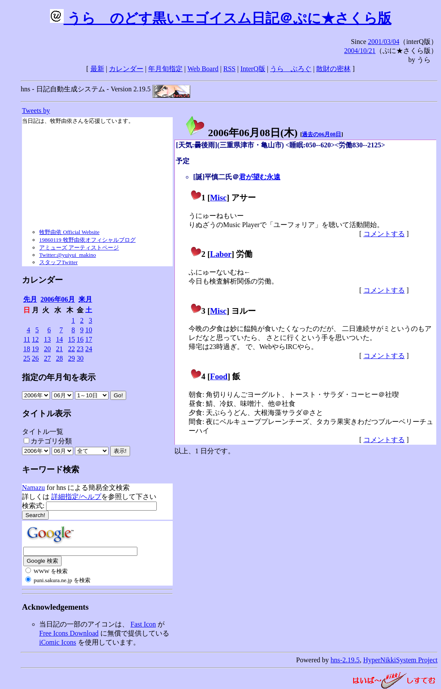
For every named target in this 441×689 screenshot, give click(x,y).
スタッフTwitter (58, 262)
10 (88, 330)
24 (88, 348)
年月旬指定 (165, 68)
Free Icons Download (69, 633)
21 (59, 348)
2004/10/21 (360, 50)
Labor (221, 254)
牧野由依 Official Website (69, 232)
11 (27, 339)
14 (59, 339)
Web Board (202, 68)
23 (80, 348)
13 (47, 339)
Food (219, 376)
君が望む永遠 (259, 177)
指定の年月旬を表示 (59, 377)
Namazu (33, 487)
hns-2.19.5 (345, 660)
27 (47, 358)
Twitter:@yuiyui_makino (67, 255)
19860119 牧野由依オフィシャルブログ (87, 240)
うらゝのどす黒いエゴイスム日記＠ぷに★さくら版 (220, 18)
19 (35, 348)
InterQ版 (252, 68)
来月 (85, 299)
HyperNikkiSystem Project (400, 660)
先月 (30, 299)
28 (59, 358)
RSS (230, 68)
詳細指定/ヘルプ (76, 496)
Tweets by (36, 110)
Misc (218, 197)
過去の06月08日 (321, 134)
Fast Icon (143, 624)
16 (80, 339)
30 (80, 358)
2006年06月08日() (241, 132)
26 (35, 358)
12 (35, 339)
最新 (97, 68)
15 (71, 339)
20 (47, 348)
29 (71, 358)
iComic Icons (57, 642)
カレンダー (126, 68)
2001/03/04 (383, 41)
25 (26, 358)
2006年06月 (57, 299)
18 (26, 348)
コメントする (384, 233)
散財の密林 (333, 68)
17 (88, 339)
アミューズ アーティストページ (79, 247)
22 (71, 348)
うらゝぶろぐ (290, 68)
